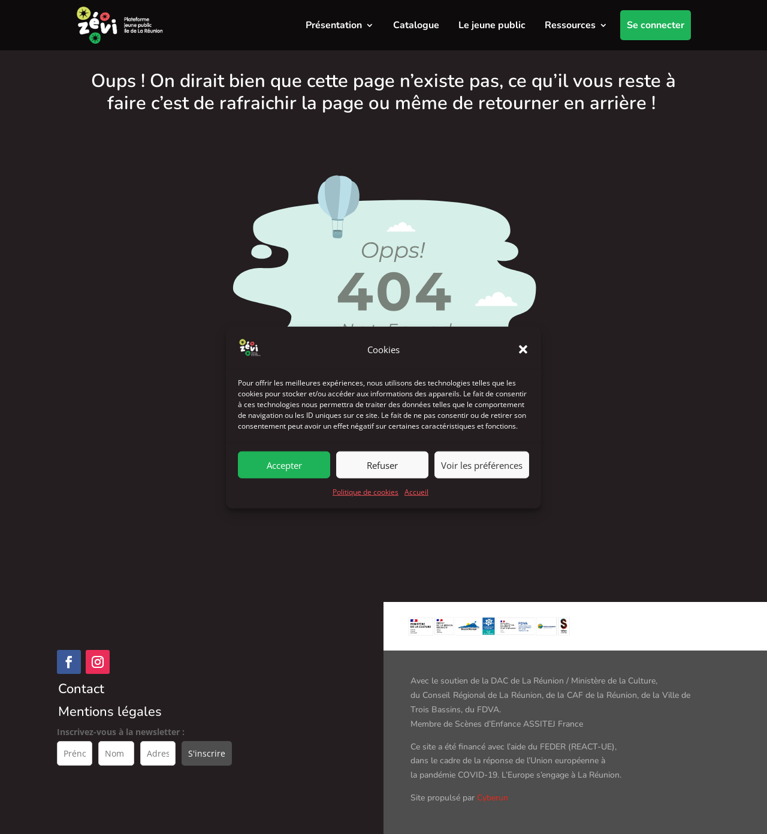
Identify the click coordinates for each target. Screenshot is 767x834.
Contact (81, 689)
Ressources (570, 25)
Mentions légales (110, 712)
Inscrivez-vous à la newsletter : (121, 731)
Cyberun (492, 797)
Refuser (382, 477)
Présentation (334, 25)
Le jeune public (492, 25)
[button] (523, 362)
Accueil (416, 504)
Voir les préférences (482, 477)
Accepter (284, 477)
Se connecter (655, 25)
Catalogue (416, 25)
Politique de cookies (365, 504)
